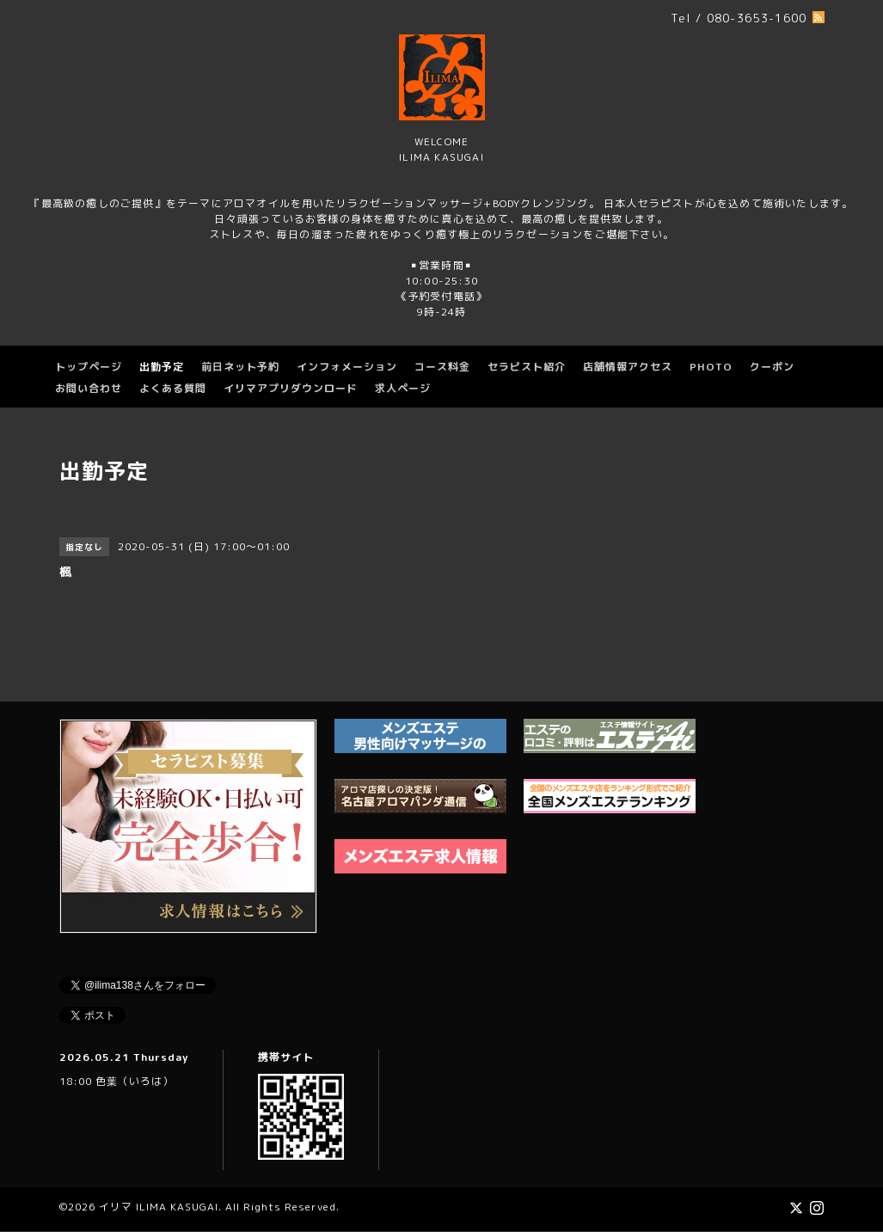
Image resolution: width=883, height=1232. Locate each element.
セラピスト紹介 (526, 366)
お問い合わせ (88, 388)
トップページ (88, 366)
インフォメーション (347, 366)
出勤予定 (161, 366)
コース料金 (442, 366)
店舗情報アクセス (627, 366)
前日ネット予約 (240, 366)
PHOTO (711, 366)
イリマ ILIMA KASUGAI (158, 1206)
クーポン (772, 366)
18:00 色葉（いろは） (116, 1081)
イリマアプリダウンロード (291, 388)
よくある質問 (172, 388)
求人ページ (403, 388)
